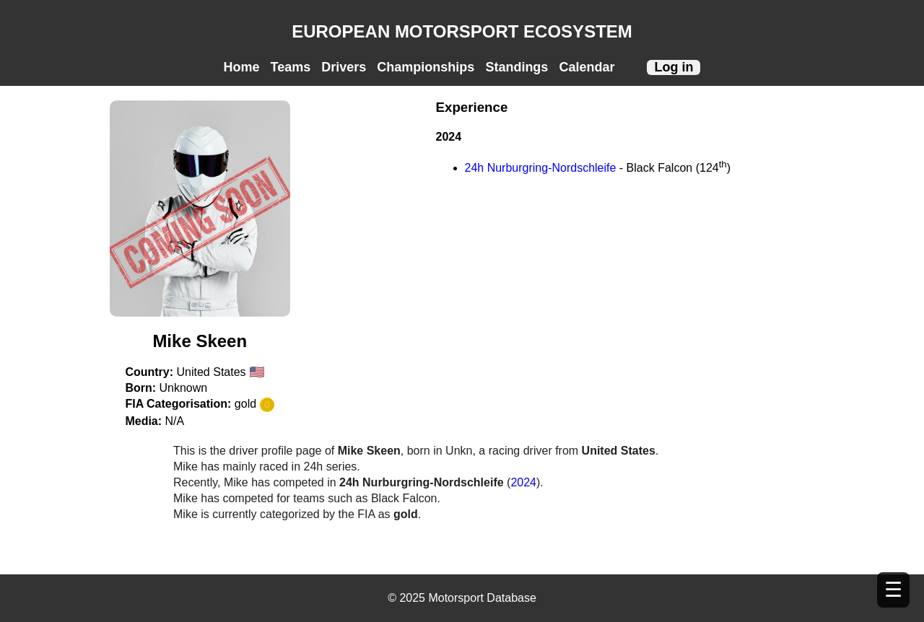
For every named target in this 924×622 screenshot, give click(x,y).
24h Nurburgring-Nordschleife (540, 168)
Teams (291, 67)
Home (242, 67)
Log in (673, 67)
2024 (523, 482)
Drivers (343, 67)
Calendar (586, 67)
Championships (425, 67)
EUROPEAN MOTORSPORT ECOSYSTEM (462, 31)
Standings (516, 67)
